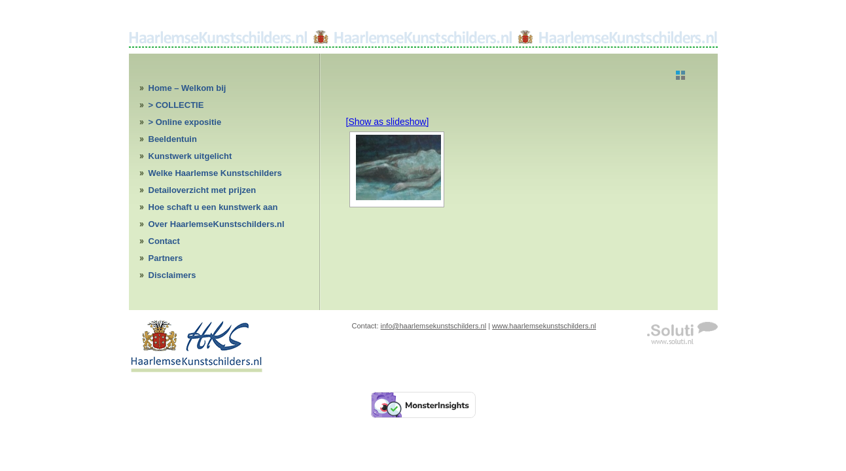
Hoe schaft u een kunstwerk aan (213, 207)
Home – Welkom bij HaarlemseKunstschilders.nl (206, 90)
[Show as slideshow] (387, 121)
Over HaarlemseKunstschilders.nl (217, 224)
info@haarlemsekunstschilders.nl (434, 326)
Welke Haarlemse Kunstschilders (215, 173)
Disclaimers (172, 275)
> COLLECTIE (176, 105)
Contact (164, 241)
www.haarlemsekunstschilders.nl (544, 326)
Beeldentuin (173, 139)
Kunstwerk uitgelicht (190, 156)
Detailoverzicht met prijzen (202, 190)
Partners (166, 258)
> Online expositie (185, 122)
